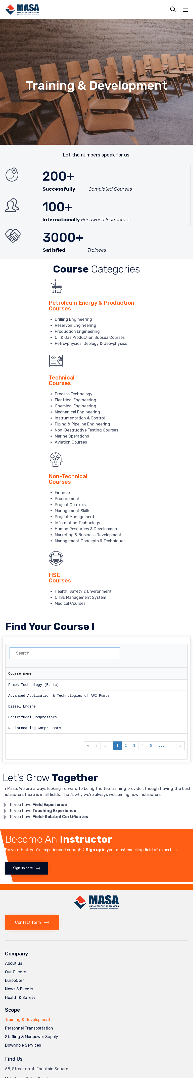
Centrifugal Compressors (32, 717)
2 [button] (126, 745)
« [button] (88, 745)
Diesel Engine (22, 706)
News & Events (19, 988)
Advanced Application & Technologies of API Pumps (59, 695)
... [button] (107, 745)
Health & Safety (20, 997)
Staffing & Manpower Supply (31, 1036)
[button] (26, 868)
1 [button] (117, 745)
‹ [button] (96, 745)
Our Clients (15, 971)
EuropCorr (14, 980)
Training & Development (28, 1019)
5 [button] (151, 745)
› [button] (172, 745)
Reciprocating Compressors (34, 728)
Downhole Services (23, 1045)
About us (13, 963)
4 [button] (142, 745)
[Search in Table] (65, 653)
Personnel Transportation (29, 1028)
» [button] (180, 745)
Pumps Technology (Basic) (33, 684)
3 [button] (134, 745)
